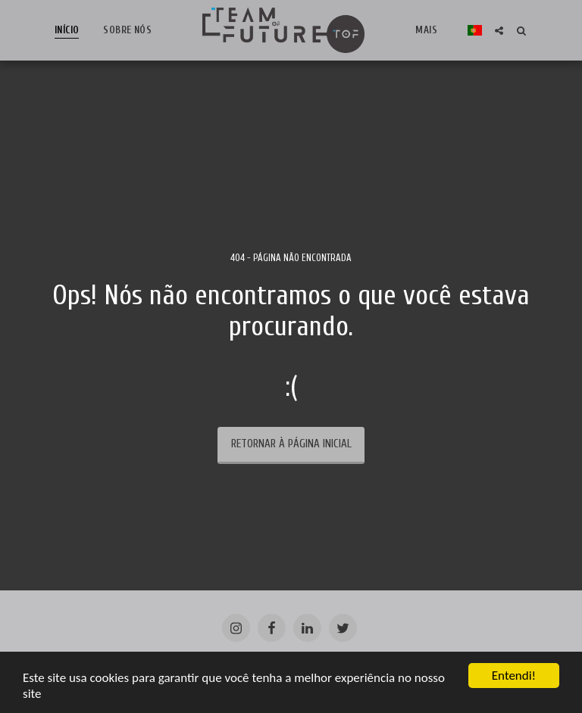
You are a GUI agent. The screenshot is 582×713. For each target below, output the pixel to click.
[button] (499, 31)
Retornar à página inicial (291, 443)
